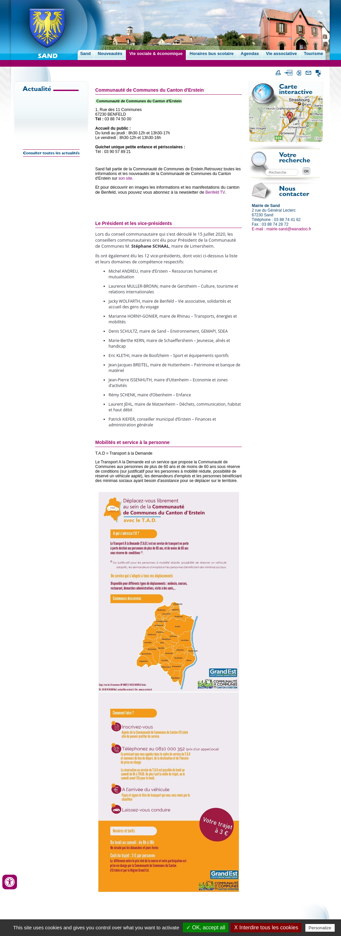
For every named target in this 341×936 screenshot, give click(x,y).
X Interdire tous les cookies (266, 927)
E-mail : (259, 229)
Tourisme (313, 53)
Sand (85, 53)
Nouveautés (110, 53)
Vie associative (281, 53)
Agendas (250, 53)
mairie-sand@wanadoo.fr (288, 229)
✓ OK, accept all (205, 927)
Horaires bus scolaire (211, 53)
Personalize (320, 927)
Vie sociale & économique (155, 53)
